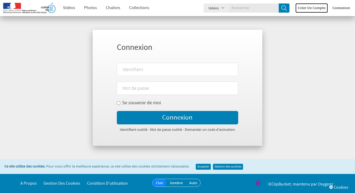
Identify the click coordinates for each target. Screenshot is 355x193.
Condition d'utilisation (107, 183)
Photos (90, 8)
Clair (159, 182)
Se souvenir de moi (139, 103)
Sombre (176, 182)
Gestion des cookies (228, 167)
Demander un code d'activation (210, 129)
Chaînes (113, 8)
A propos (28, 183)
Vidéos (69, 8)
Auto (193, 182)
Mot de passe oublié (166, 129)
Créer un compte (311, 8)
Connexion (341, 8)
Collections (139, 8)
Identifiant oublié (133, 129)
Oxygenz (325, 184)
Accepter (203, 167)
